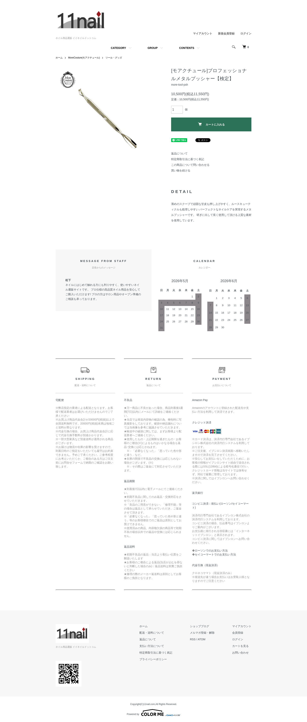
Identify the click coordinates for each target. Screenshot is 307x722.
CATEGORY (118, 47)
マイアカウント (202, 33)
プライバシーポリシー (153, 659)
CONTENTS (186, 47)
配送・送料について (151, 632)
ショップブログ (199, 626)
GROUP (153, 47)
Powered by (153, 712)
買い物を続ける (180, 170)
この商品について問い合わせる (190, 164)
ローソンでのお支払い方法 (211, 550)
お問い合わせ (240, 652)
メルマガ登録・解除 (202, 632)
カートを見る (240, 646)
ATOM (201, 639)
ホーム (59, 57)
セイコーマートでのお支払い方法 (215, 554)
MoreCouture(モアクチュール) (84, 57)
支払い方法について (151, 646)
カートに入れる (211, 124)
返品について (179, 153)
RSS (193, 639)
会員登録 (237, 632)
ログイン (245, 33)
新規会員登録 (226, 33)
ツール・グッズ (114, 57)
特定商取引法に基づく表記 (187, 159)
